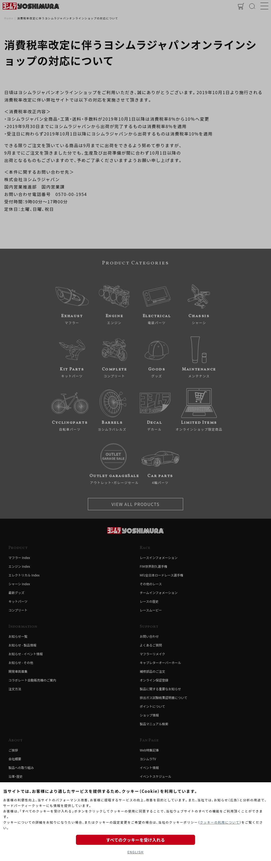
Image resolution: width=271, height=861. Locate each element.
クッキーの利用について (219, 822)
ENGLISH (135, 852)
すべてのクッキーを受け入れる (135, 840)
